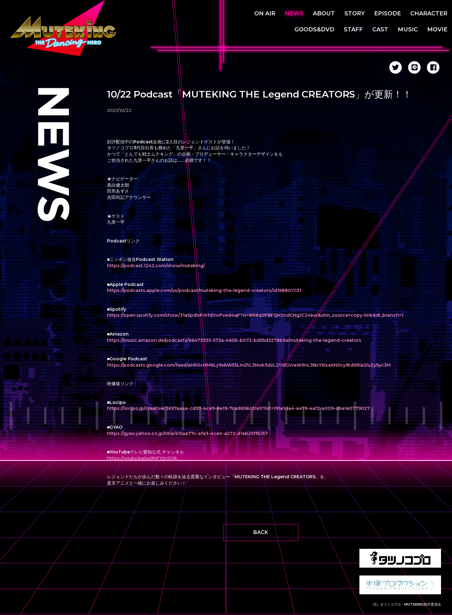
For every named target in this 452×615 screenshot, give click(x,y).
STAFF (353, 29)
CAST (380, 29)
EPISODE (387, 13)
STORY (354, 13)
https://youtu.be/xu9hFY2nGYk (142, 458)
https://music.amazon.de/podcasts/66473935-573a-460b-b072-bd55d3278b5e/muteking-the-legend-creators (234, 340)
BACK (260, 532)
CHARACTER (428, 13)
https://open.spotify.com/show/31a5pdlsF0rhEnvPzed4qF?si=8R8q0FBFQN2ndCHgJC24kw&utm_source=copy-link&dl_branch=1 (255, 315)
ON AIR (264, 13)
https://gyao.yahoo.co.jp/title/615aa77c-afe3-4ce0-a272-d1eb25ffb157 (187, 433)
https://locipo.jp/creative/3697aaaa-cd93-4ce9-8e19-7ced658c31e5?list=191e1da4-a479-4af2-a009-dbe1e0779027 (238, 408)
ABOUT (324, 13)
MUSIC (408, 29)
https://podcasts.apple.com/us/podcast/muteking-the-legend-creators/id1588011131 (204, 290)
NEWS (294, 13)
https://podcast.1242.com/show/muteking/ (156, 265)
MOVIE (437, 29)
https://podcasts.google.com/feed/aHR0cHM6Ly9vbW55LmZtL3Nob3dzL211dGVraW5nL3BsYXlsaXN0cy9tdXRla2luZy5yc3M (249, 365)
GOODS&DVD (314, 29)
